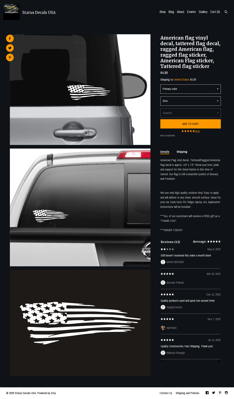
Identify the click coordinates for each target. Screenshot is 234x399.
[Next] (219, 361)
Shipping (182, 152)
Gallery (203, 11)
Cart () (215, 11)
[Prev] (162, 362)
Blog (171, 11)
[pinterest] (220, 393)
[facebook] (207, 393)
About (180, 11)
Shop (162, 11)
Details (164, 152)
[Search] (226, 12)
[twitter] (213, 393)
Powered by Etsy (46, 393)
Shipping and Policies (187, 393)
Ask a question (167, 135)
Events (191, 11)
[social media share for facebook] (9, 38)
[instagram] (226, 393)
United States (181, 79)
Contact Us (166, 393)
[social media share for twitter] (10, 48)
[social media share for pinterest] (10, 58)
